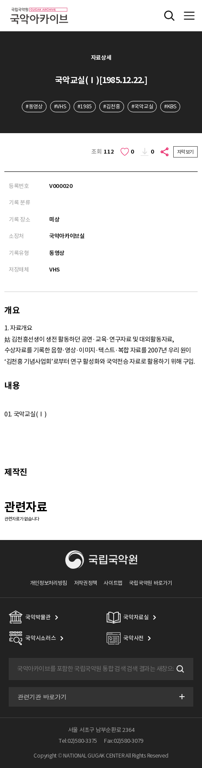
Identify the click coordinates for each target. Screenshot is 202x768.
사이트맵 (113, 583)
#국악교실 (142, 106)
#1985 (84, 106)
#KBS (170, 106)
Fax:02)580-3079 (123, 741)
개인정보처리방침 (48, 583)
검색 (179, 669)
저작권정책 (85, 583)
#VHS (60, 106)
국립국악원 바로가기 (150, 583)
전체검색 (169, 16)
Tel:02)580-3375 (78, 741)
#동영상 (34, 106)
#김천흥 (111, 106)
